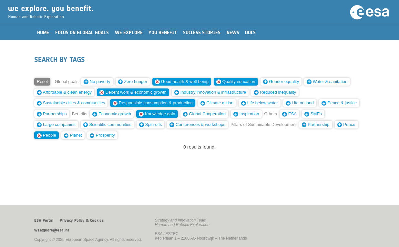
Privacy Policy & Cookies (82, 220)
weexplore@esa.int (51, 230)
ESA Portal (43, 220)
